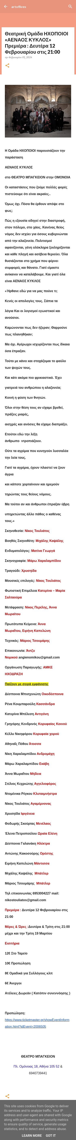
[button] (7, 66)
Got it (51, 1136)
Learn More (32, 1136)
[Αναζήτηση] (70, 6)
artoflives (18, 7)
